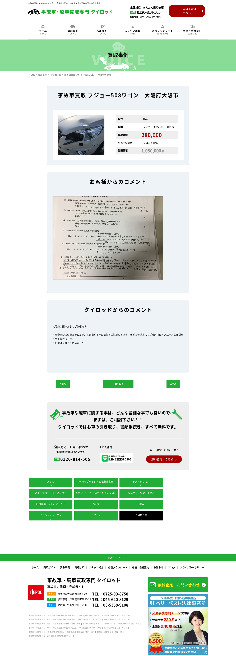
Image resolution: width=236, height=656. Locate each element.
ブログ (171, 560)
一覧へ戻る (118, 383)
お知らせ (158, 560)
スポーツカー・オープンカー (185, 481)
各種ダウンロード (117, 560)
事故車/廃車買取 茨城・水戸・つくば (118, 612)
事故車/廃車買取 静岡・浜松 (128, 616)
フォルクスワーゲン (95, 503)
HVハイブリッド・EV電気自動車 (95, 481)
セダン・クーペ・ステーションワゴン (50, 492)
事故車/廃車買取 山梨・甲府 (39, 620)
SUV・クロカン (140, 481)
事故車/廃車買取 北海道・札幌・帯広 (116, 608)
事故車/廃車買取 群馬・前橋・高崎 (66, 616)
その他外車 (185, 503)
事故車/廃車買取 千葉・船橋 (39, 616)
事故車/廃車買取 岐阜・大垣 (90, 620)
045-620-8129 (115, 592)
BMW (50, 503)
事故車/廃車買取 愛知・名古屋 (65, 620)
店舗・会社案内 (140, 560)
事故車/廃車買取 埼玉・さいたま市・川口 (99, 616)
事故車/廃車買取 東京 (37, 608)
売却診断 (79, 560)
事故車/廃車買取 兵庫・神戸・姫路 (80, 625)
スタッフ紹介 (96, 560)
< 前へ (63, 383)
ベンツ (185, 492)
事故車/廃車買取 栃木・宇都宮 (89, 612)
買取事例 (65, 560)
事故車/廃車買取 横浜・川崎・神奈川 (62, 608)
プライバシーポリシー (192, 560)
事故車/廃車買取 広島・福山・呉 (109, 625)
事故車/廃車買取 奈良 (56, 625)
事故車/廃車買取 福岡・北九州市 (41, 629)
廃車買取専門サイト (64, 629)
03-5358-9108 (115, 598)
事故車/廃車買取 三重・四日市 (115, 620)
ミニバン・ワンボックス (95, 492)
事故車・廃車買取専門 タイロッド (84, 576)
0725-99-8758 (115, 586)
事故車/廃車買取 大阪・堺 (89, 608)
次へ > (173, 383)
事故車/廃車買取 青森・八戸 (39, 612)
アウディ (140, 503)
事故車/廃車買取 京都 (37, 625)
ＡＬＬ (50, 481)
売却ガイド (49, 560)
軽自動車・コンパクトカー (140, 492)
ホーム (35, 560)
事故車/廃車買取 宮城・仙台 (64, 612)
